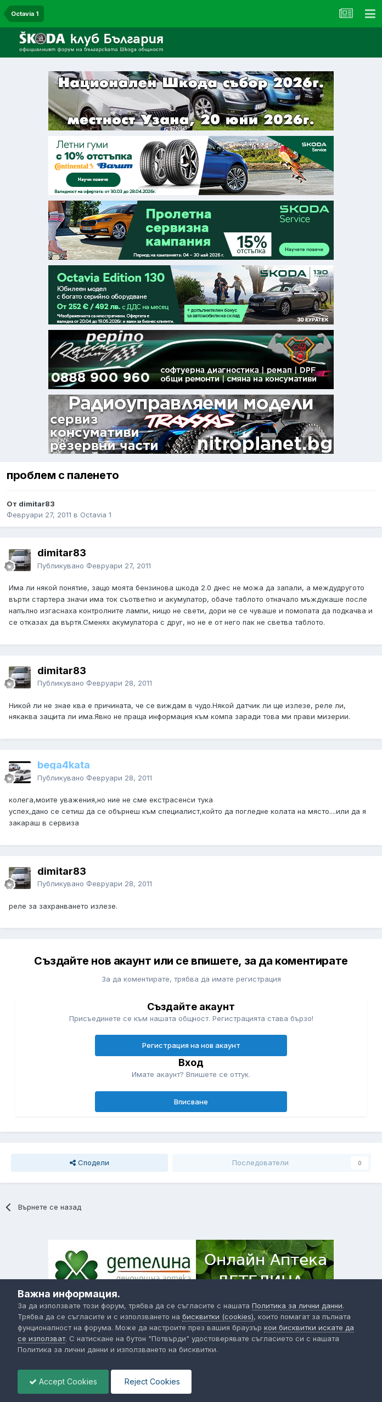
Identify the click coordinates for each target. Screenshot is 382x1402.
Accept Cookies (63, 1381)
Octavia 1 (95, 514)
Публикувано (94, 565)
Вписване (191, 1101)
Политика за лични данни (297, 1305)
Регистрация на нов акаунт (191, 1045)
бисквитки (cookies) (218, 1316)
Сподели (89, 1162)
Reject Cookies (151, 1381)
